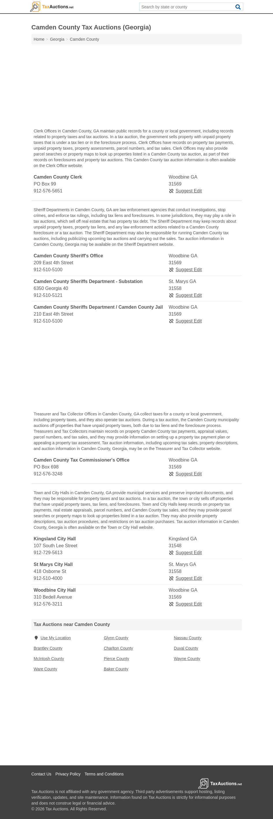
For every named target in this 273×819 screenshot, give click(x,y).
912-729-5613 (48, 552)
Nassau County (188, 638)
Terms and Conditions (104, 774)
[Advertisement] (136, 87)
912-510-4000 (48, 578)
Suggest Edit (185, 190)
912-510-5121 (48, 295)
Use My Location (52, 638)
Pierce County (116, 658)
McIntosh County (49, 658)
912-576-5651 (48, 190)
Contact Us (41, 774)
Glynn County (116, 638)
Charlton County (118, 648)
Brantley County (48, 648)
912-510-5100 (48, 269)
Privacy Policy (68, 774)
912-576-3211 (48, 603)
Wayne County (187, 658)
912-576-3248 (48, 473)
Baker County (116, 669)
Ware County (45, 669)
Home (39, 39)
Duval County (186, 648)
